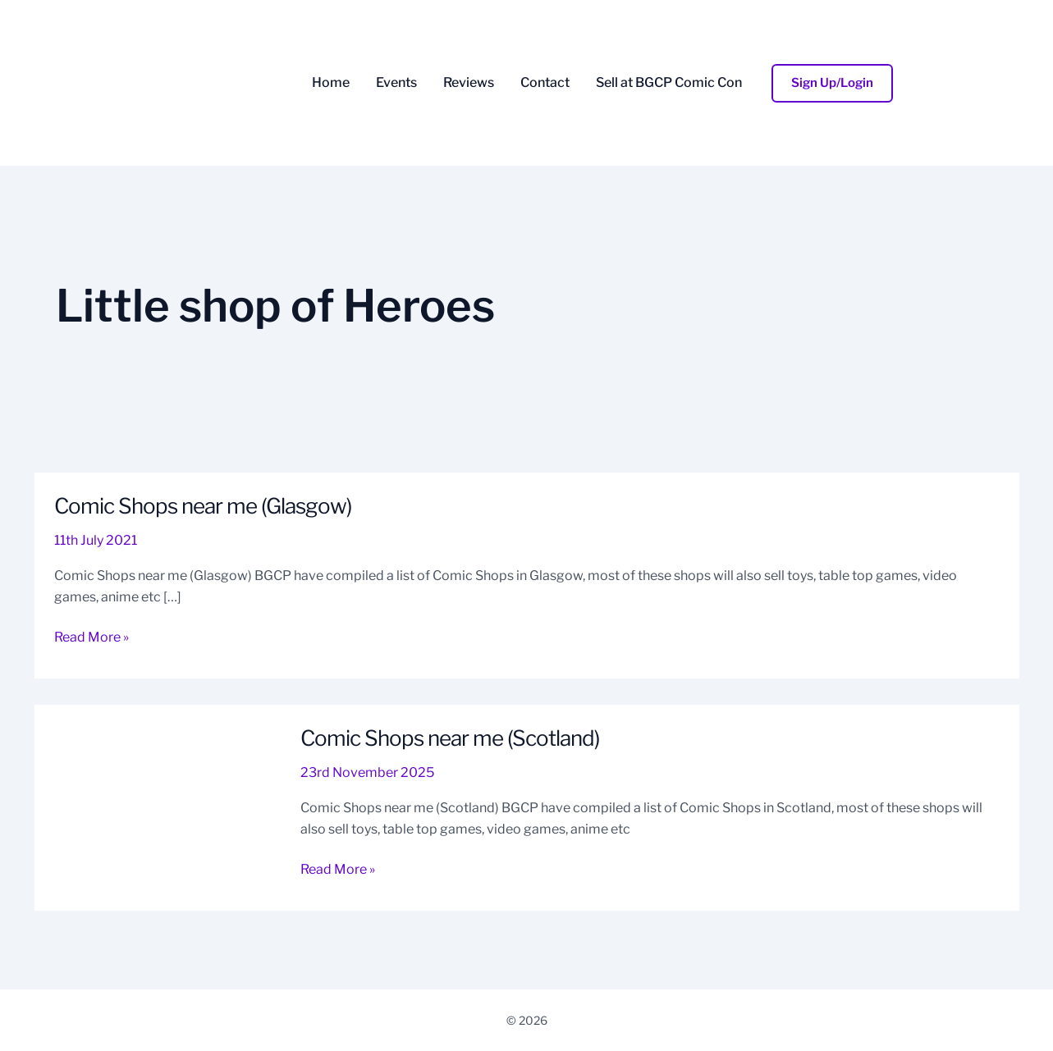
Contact (545, 82)
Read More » (91, 636)
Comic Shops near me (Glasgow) (202, 506)
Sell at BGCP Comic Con (669, 82)
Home (331, 82)
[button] (832, 83)
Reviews (468, 82)
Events (396, 82)
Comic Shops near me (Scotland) (449, 738)
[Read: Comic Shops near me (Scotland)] (157, 806)
